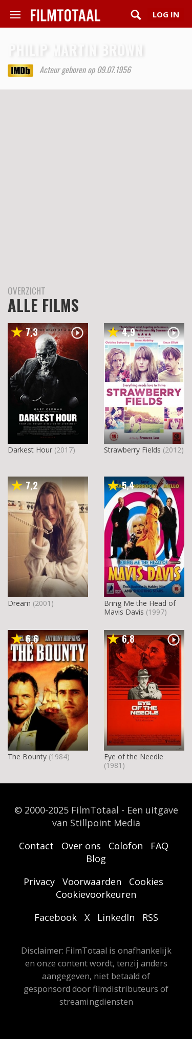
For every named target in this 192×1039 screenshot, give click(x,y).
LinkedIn (116, 917)
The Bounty (27, 756)
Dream (19, 603)
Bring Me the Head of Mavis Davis (140, 607)
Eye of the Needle (133, 756)
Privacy (39, 881)
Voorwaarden (91, 881)
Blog (96, 858)
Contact (36, 846)
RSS (150, 917)
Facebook (55, 917)
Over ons (81, 846)
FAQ (159, 846)
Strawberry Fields (132, 450)
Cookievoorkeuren (96, 894)
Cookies (146, 881)
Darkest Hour (30, 450)
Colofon (126, 846)
